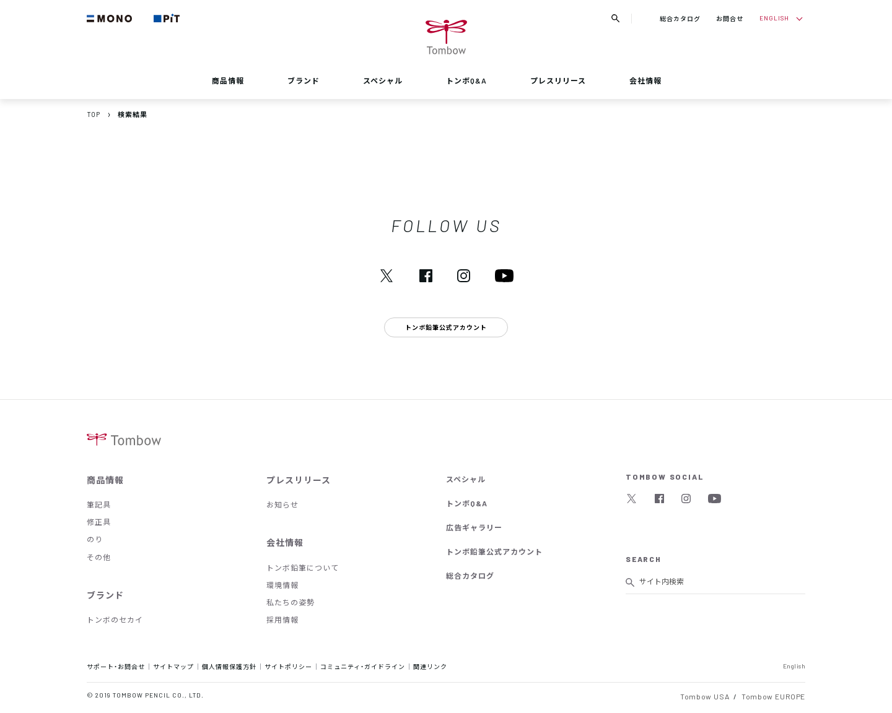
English (794, 665)
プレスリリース (558, 80)
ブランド (303, 80)
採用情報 (282, 619)
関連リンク (430, 666)
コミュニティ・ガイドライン (362, 666)
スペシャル (383, 80)
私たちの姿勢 (290, 602)
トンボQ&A (466, 80)
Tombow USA (704, 696)
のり (95, 539)
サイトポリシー (288, 666)
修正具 (99, 521)
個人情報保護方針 (229, 666)
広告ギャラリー (474, 527)
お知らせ (282, 504)
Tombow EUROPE (773, 696)
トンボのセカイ (115, 619)
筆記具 (99, 504)
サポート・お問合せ (116, 666)
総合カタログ (680, 18)
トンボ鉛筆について (302, 567)
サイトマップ (173, 666)
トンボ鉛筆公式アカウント (494, 551)
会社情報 (645, 80)
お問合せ (729, 18)
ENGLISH (774, 17)
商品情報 (228, 80)
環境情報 (282, 584)
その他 (99, 557)
